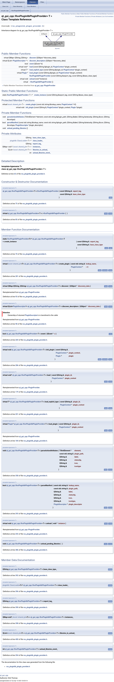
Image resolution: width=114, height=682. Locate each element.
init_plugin (30, 107)
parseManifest (12, 123)
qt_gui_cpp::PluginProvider (45, 85)
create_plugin (31, 104)
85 (16, 220)
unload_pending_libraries (16, 128)
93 (16, 297)
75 (16, 204)
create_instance (40, 95)
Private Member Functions (82, 16)
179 (16, 392)
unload (32, 79)
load (31, 67)
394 (16, 655)
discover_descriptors (37, 61)
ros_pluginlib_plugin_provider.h (27, 26)
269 (16, 340)
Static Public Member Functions (86, 14)
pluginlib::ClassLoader (18, 141)
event (31, 64)
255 (16, 534)
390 (16, 607)
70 (16, 254)
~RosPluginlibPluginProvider (40, 82)
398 (16, 623)
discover (32, 58)
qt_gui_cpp (5, 10)
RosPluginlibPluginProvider (20, 10)
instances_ (37, 147)
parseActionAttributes (15, 117)
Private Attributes (96, 16)
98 (16, 324)
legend (57, 48)
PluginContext (58, 67)
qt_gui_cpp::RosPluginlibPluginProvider (18, 191)
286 (16, 365)
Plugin (24, 73)
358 (16, 476)
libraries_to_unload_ (40, 150)
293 (16, 514)
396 (16, 591)
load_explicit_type (36, 70)
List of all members (107, 16)
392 (16, 575)
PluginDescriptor (19, 61)
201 (16, 414)
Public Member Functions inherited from (28, 85)
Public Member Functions (68, 14)
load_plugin (33, 73)
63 (15, 174)
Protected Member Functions (104, 14)
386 (16, 550)
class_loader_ (38, 141)
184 (16, 441)
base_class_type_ (39, 138)
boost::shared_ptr (14, 104)
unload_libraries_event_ (42, 153)
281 (16, 276)
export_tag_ (37, 144)
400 (16, 639)
